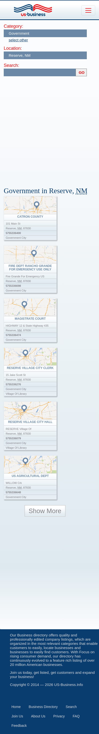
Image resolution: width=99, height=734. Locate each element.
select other (18, 40)
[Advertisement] (49, 129)
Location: (13, 48)
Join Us (17, 716)
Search (71, 707)
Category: (13, 26)
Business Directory (43, 707)
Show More (45, 511)
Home (16, 707)
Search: (11, 65)
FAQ (76, 716)
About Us (38, 716)
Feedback (19, 726)
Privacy (59, 716)
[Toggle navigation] (88, 10)
